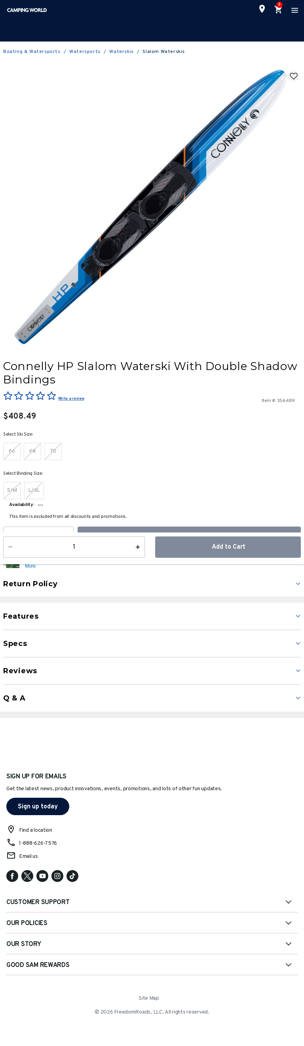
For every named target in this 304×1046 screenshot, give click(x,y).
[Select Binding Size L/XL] (34, 490)
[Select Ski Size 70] (53, 451)
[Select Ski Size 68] (32, 451)
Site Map (149, 998)
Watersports (85, 52)
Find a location (35, 830)
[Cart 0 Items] (278, 10)
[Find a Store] (262, 9)
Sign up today (38, 807)
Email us (28, 856)
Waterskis (121, 52)
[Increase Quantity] (68, 537)
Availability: (21, 505)
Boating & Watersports (32, 52)
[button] (162, 563)
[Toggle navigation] (293, 10)
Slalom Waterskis (163, 52)
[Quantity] (38, 537)
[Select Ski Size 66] (12, 451)
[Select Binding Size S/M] (12, 490)
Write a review (71, 398)
